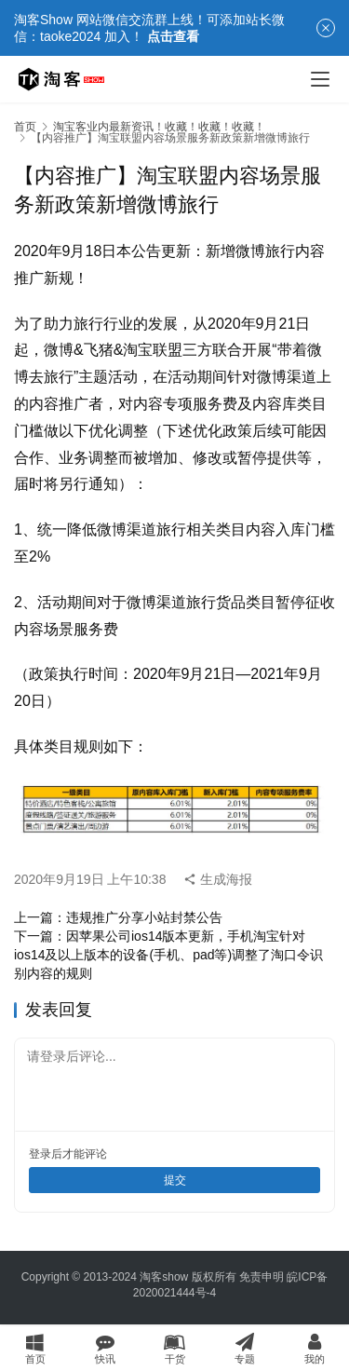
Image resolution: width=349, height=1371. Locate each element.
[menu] (320, 79)
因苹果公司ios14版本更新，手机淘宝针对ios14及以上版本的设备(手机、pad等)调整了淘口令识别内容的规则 (168, 955)
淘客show (164, 1276)
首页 (25, 126)
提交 (175, 1180)
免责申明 (261, 1276)
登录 (40, 1154)
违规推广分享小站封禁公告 (144, 917)
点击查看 (173, 36)
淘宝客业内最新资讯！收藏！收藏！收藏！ (159, 126)
